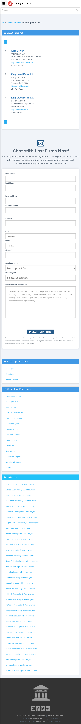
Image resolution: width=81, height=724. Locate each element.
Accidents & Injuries (13, 396)
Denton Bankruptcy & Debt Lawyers (19, 533)
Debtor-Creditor (12, 379)
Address (8, 218)
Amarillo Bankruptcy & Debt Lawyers (20, 484)
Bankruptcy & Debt (17, 361)
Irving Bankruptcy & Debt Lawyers (19, 572)
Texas (9, 22)
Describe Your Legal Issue (16, 284)
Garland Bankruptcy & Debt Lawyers (20, 555)
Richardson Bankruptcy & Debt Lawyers (21, 643)
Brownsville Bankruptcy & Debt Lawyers (21, 506)
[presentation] (40, 323)
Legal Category (11, 263)
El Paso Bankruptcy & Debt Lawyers (19, 539)
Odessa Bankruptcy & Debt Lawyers (19, 621)
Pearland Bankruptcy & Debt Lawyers (20, 632)
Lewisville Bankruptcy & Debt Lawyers (20, 588)
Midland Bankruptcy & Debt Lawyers (20, 616)
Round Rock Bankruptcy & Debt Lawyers (21, 649)
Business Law (11, 407)
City (7, 231)
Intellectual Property (13, 456)
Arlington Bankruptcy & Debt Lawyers (20, 490)
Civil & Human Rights (14, 418)
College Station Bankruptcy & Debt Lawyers (22, 517)
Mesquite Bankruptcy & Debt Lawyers (20, 610)
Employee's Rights (13, 435)
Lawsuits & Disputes (13, 462)
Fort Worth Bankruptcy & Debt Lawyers (21, 544)
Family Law (10, 445)
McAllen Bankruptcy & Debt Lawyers (20, 599)
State (7, 241)
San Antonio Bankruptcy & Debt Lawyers (21, 654)
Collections (10, 374)
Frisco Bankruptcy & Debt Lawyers (19, 550)
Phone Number (11, 205)
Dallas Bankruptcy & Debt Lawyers (19, 528)
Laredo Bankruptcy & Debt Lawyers (19, 583)
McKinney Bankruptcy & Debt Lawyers (20, 605)
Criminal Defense (12, 429)
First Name (10, 173)
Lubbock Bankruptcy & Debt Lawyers (20, 594)
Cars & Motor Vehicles (14, 413)
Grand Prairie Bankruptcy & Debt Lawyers (22, 561)
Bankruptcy (10, 368)
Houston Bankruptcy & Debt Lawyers (20, 566)
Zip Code (9, 250)
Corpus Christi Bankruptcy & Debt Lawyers (22, 523)
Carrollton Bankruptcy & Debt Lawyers (20, 512)
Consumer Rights (12, 424)
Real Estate (10, 467)
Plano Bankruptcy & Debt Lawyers (19, 638)
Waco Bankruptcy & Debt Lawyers (19, 665)
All (3, 22)
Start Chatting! (40, 331)
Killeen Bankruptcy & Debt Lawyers (19, 577)
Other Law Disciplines (19, 389)
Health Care (10, 451)
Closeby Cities (11, 477)
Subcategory (10, 272)
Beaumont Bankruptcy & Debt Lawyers (21, 501)
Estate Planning (11, 440)
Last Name (9, 183)
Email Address (11, 196)
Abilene (17, 22)
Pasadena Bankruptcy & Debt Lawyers (20, 627)
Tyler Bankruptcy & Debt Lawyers (18, 659)
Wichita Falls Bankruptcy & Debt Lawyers (21, 670)
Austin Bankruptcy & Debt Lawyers (19, 495)
